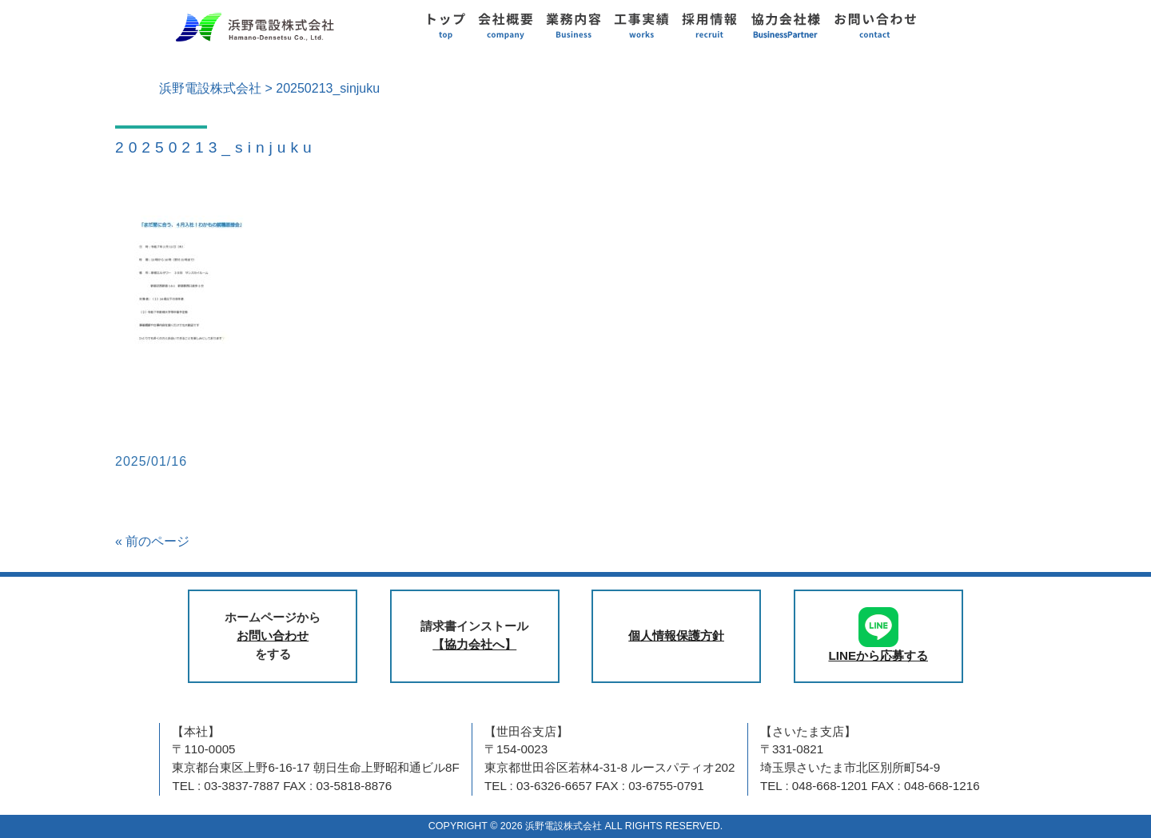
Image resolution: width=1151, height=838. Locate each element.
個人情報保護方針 (676, 635)
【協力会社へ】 (474, 644)
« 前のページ (152, 541)
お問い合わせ (273, 635)
